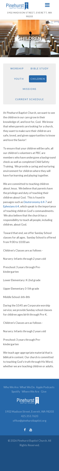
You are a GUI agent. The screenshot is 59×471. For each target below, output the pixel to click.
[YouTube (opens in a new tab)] (32, 429)
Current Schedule (29, 99)
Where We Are (30, 391)
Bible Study (40, 68)
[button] (47, 5)
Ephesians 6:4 (11, 206)
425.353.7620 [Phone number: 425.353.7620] (29, 416)
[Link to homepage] (29, 6)
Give (43, 391)
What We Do (27, 387)
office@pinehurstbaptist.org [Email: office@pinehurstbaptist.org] (29, 420)
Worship (17, 68)
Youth (19, 78)
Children (38, 78)
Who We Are (11, 387)
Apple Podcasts (45, 387)
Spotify (15, 391)
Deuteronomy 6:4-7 (35, 202)
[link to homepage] (29, 407)
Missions (29, 89)
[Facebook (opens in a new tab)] (26, 429)
